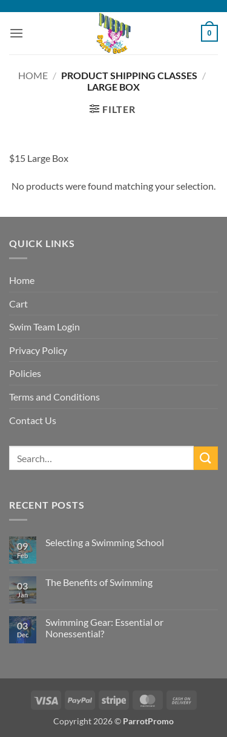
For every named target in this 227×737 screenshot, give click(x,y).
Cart (18, 303)
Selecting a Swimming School (104, 542)
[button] (16, 33)
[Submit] (206, 458)
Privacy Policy (38, 350)
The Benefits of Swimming (99, 582)
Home (33, 75)
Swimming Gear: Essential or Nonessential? (104, 627)
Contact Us (32, 420)
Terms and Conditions (54, 396)
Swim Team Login (44, 326)
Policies (25, 373)
